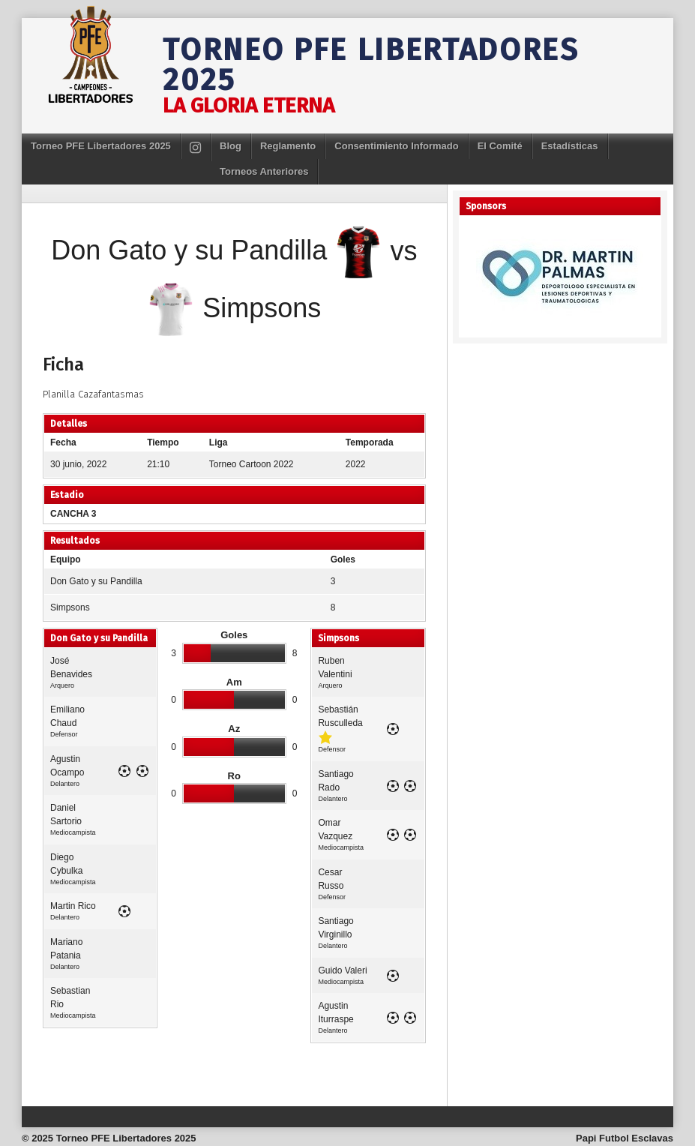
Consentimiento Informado (396, 146)
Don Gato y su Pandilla (96, 581)
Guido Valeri (342, 970)
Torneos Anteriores (264, 171)
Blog (230, 146)
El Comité (500, 146)
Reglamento (288, 146)
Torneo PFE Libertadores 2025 (371, 65)
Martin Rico (73, 906)
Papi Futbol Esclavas (624, 1138)
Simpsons (70, 607)
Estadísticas (569, 146)
